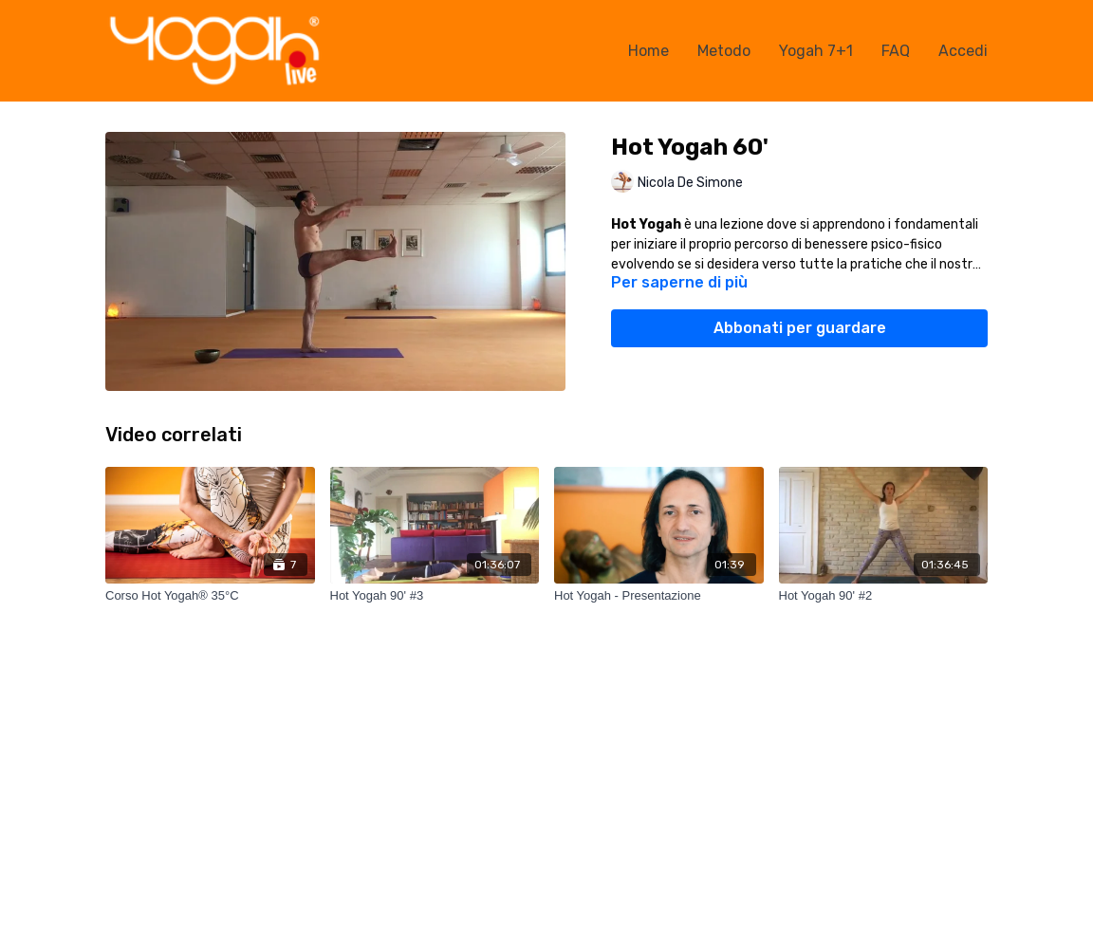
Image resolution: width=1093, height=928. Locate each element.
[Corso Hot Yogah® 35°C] (210, 595)
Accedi (963, 51)
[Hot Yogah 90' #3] (435, 595)
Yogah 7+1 (816, 51)
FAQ (895, 51)
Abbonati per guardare (799, 328)
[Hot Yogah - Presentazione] (659, 595)
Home (648, 51)
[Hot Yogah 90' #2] (884, 595)
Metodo (723, 51)
